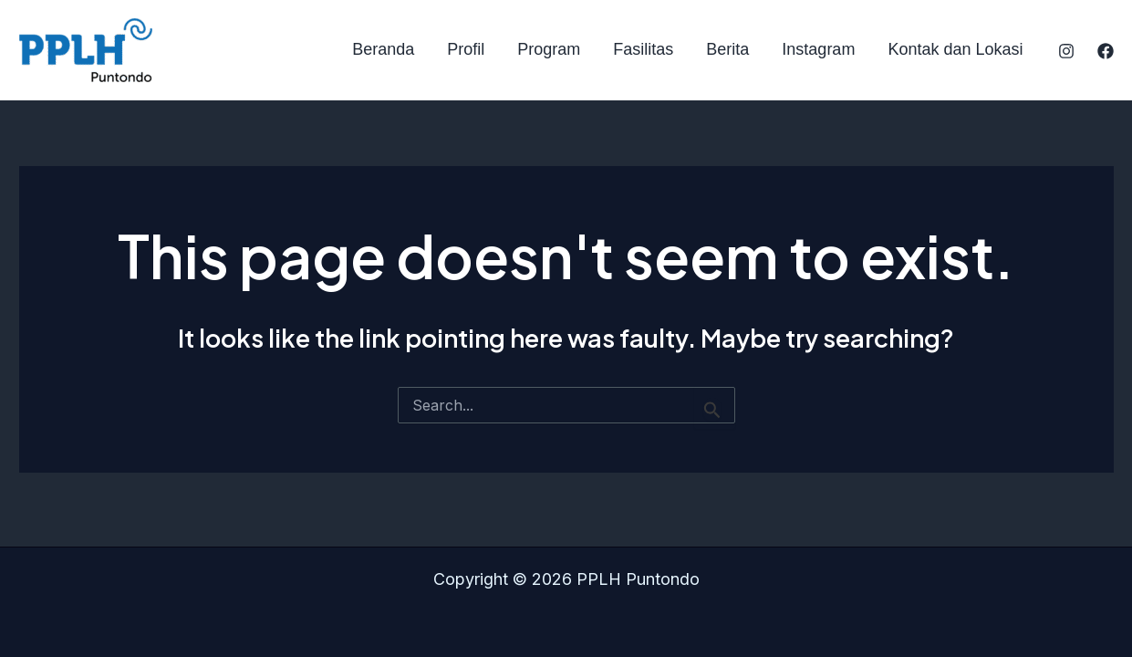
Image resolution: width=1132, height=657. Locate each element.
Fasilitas (643, 49)
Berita (727, 49)
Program (548, 49)
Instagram (818, 49)
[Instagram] (1066, 51)
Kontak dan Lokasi (955, 49)
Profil (465, 49)
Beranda (383, 49)
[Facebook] (1105, 51)
